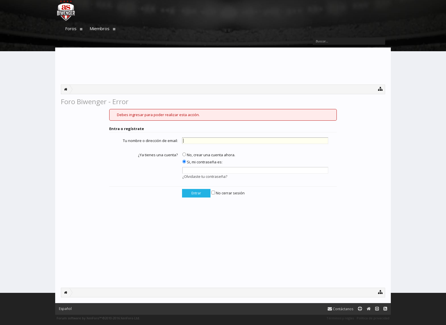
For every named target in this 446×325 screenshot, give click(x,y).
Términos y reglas (340, 318)
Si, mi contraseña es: (202, 161)
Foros (71, 28)
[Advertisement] (223, 66)
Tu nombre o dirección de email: (150, 140)
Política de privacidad (373, 318)
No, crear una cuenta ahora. (208, 154)
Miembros (100, 28)
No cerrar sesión (228, 193)
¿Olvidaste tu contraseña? (204, 176)
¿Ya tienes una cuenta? (158, 154)
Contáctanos (340, 309)
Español (65, 308)
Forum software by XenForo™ (98, 318)
